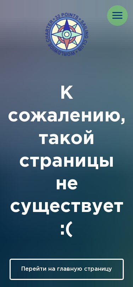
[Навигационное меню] (117, 15)
